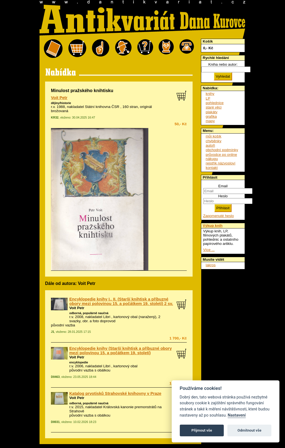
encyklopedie (78, 362)
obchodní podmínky (222, 150)
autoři (210, 145)
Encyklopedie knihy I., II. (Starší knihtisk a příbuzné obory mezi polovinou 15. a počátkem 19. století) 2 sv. (121, 301)
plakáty (211, 112)
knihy (210, 94)
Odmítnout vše (249, 430)
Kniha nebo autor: (222, 64)
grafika (211, 116)
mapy (210, 121)
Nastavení (237, 415)
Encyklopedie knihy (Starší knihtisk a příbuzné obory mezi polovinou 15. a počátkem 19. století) (120, 350)
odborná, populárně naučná (88, 313)
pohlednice (214, 103)
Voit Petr (59, 97)
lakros (211, 265)
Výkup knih (212, 225)
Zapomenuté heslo (218, 216)
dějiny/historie (61, 103)
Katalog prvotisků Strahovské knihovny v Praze (115, 393)
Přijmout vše (201, 430)
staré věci (214, 107)
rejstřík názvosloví (220, 163)
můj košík (213, 136)
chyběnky (213, 141)
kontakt (212, 168)
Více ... (209, 250)
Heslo (223, 196)
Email (222, 186)
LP (208, 98)
